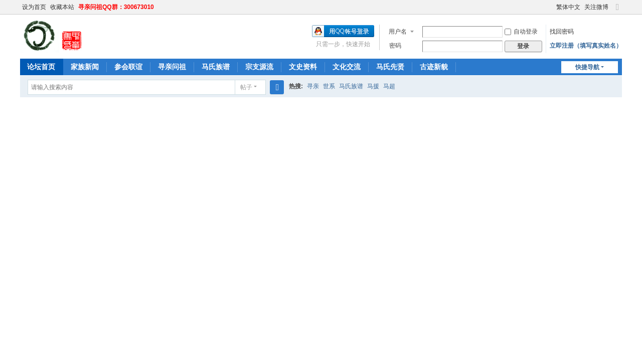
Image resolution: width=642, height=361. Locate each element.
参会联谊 (128, 67)
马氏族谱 (216, 67)
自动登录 (521, 31)
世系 (329, 86)
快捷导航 (587, 67)
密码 (395, 45)
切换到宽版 (617, 11)
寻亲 (313, 86)
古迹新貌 (434, 67)
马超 (389, 86)
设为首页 (34, 7)
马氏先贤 (390, 67)
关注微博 (596, 7)
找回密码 (562, 31)
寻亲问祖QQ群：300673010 (116, 7)
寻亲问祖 (172, 67)
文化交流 (347, 67)
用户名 (398, 31)
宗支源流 (259, 67)
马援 (373, 86)
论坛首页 (41, 67)
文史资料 (303, 67)
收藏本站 (62, 7)
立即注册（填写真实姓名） (586, 45)
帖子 (246, 87)
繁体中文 (568, 7)
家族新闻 (85, 67)
